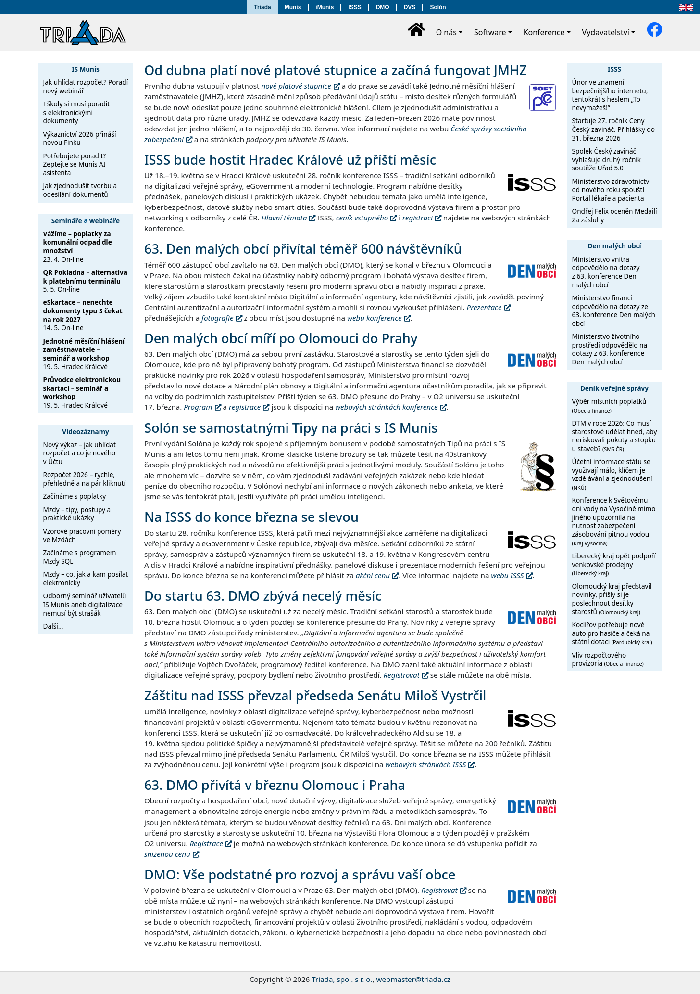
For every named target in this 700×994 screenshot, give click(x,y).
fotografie (217, 318)
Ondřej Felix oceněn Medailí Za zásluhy (614, 215)
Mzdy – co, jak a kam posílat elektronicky (85, 578)
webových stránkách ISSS (426, 764)
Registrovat (401, 675)
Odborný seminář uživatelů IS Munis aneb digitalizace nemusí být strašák (84, 604)
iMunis (324, 7)
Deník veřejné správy (614, 388)
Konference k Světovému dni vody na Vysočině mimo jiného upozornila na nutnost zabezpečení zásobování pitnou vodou (614, 520)
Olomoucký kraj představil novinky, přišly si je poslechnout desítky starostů (612, 598)
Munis (293, 7)
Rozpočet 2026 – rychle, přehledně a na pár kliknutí (84, 479)
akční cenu (373, 575)
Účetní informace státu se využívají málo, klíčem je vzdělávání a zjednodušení (612, 474)
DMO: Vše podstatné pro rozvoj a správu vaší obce (300, 874)
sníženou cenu (167, 854)
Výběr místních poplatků (609, 405)
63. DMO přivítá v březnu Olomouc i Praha (274, 785)
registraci (417, 217)
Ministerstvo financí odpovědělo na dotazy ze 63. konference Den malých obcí (613, 310)
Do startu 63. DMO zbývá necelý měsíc (263, 596)
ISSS (354, 7)
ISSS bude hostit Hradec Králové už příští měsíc (290, 159)
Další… (53, 626)
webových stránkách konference (386, 407)
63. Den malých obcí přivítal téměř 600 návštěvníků (303, 249)
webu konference (374, 318)
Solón (438, 7)
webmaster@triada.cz (413, 979)
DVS (410, 7)
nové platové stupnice (296, 85)
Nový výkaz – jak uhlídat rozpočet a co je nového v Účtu (79, 453)
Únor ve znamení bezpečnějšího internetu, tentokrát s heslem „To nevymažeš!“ (610, 94)
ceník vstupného (362, 217)
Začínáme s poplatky (74, 496)
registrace (245, 407)
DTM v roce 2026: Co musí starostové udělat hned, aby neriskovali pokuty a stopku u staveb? (614, 435)
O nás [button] (446, 32)
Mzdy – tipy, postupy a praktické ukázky (77, 514)
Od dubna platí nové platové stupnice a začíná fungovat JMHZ (335, 70)
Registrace (206, 843)
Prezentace (484, 307)
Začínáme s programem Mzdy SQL (79, 557)
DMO (382, 7)
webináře (104, 220)
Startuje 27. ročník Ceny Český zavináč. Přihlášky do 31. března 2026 (613, 129)
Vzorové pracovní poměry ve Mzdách (82, 535)
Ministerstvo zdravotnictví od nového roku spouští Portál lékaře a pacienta (611, 190)
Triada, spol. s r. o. (342, 979)
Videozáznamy (85, 431)
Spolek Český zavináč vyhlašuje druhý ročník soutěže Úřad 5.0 (606, 159)
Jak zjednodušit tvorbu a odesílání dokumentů (80, 190)
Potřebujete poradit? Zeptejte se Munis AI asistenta (74, 164)
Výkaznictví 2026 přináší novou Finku (79, 138)
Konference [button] (544, 32)
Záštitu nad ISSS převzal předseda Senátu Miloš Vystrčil (315, 695)
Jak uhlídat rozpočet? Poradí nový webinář (85, 86)
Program (198, 407)
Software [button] (490, 32)
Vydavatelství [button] (605, 32)
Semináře (66, 220)
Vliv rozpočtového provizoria (608, 659)
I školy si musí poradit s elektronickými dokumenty (76, 112)
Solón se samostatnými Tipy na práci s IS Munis (291, 428)
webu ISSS (507, 575)
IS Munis (86, 69)
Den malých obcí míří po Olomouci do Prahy (280, 338)
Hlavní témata (284, 217)
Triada (262, 7)
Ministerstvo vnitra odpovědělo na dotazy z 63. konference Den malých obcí (606, 272)
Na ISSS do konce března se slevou (251, 517)
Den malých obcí (614, 245)
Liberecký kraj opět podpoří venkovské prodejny (614, 564)
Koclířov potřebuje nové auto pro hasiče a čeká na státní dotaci (612, 633)
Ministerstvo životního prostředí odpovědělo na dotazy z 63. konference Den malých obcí (610, 349)
